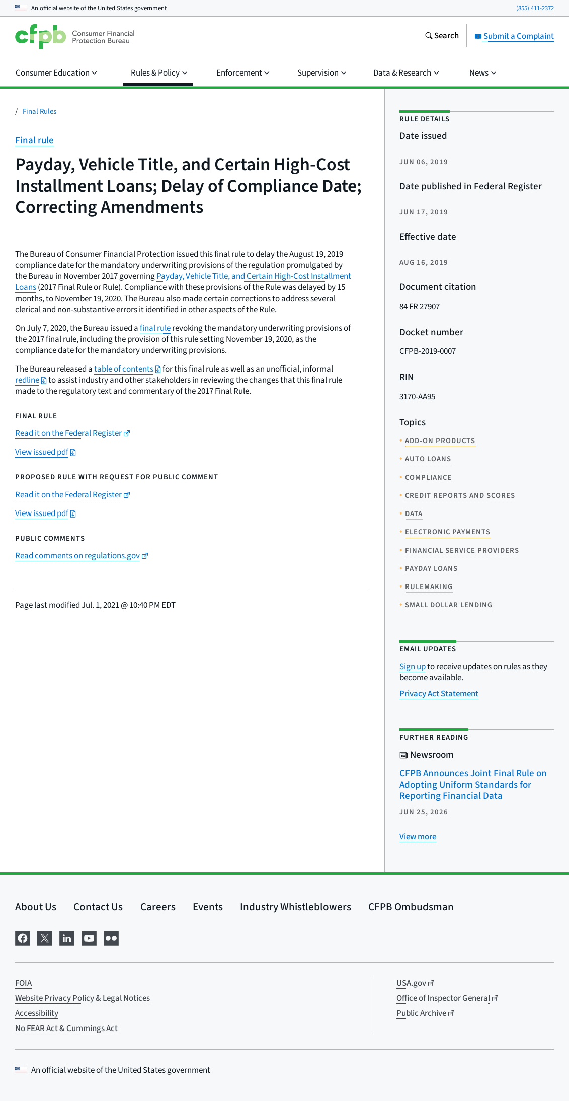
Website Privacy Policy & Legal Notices (82, 998)
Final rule (34, 141)
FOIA (23, 983)
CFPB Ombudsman (411, 906)
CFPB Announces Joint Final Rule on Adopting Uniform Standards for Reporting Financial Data (473, 785)
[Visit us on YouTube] (89, 937)
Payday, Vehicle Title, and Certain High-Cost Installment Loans (183, 281)
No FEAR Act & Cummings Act (66, 1028)
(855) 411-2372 (535, 8)
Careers (158, 906)
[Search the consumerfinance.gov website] (442, 36)
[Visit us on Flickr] (111, 937)
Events (208, 906)
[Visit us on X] (44, 937)
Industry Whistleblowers (295, 906)
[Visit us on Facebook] (22, 937)
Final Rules (39, 111)
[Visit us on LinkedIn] (66, 937)
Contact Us (98, 906)
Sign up (412, 666)
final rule (155, 328)
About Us (35, 906)
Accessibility (36, 1013)
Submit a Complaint (514, 36)
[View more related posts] (417, 837)
